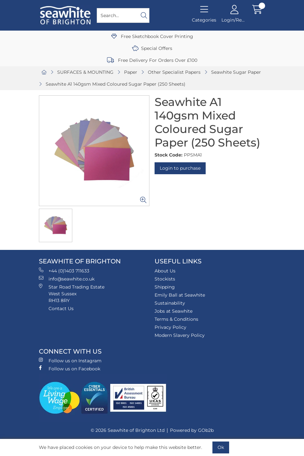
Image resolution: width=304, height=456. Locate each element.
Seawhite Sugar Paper (236, 72)
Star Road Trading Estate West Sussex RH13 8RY (71, 293)
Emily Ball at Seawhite (180, 295)
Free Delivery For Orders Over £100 (152, 60)
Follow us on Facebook (69, 369)
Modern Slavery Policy (180, 335)
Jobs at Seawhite (173, 311)
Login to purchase (180, 168)
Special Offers (152, 48)
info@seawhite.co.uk (66, 279)
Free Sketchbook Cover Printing (152, 36)
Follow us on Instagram (70, 360)
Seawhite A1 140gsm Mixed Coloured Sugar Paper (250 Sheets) (115, 84)
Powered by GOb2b (192, 430)
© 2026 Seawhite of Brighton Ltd (128, 430)
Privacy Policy (170, 327)
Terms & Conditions (176, 319)
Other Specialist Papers (174, 72)
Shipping (165, 287)
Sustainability (170, 303)
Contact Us (61, 308)
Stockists (165, 279)
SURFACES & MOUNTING (85, 72)
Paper (130, 72)
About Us (165, 271)
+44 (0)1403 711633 (64, 271)
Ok (221, 447)
